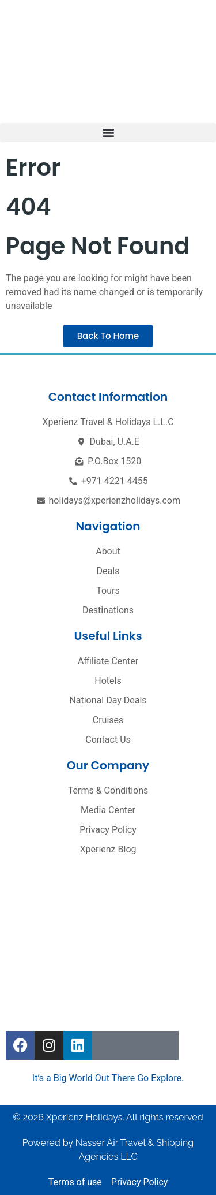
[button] (108, 132)
